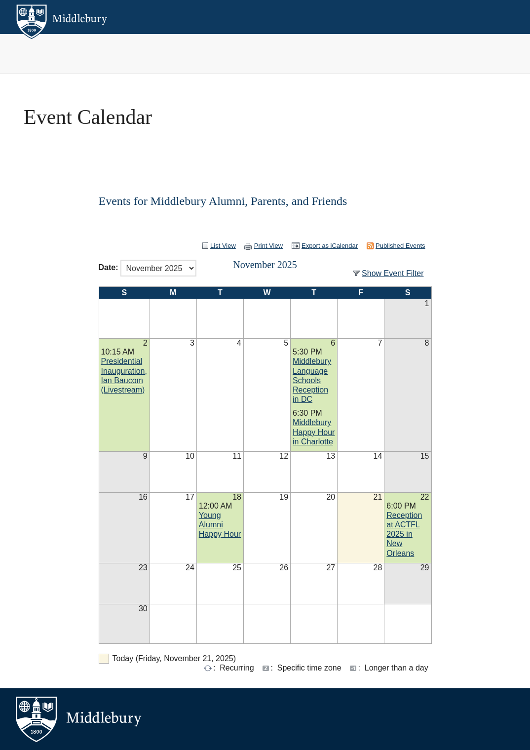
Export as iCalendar (330, 245)
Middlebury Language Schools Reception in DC (312, 380)
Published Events (400, 245)
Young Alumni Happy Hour (220, 524)
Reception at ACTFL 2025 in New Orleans (404, 534)
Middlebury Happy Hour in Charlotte (314, 431)
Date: (108, 268)
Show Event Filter (392, 273)
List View (223, 245)
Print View (268, 245)
